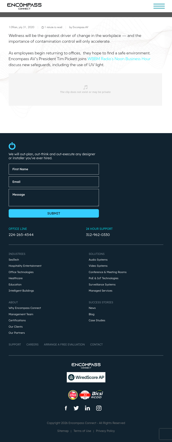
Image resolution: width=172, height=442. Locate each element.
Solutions (97, 254)
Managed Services (100, 290)
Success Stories (101, 302)
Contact (96, 344)
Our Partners (17, 332)
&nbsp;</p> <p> (85, 89)
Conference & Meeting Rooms (108, 272)
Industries (17, 254)
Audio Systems (98, 259)
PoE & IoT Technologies (104, 278)
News (92, 308)
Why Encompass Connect (25, 308)
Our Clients (16, 326)
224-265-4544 (21, 234)
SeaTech (14, 259)
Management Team (21, 314)
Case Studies (97, 320)
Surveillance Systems (102, 284)
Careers (32, 344)
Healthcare (16, 278)
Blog (92, 314)
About (13, 302)
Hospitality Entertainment (25, 265)
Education (15, 284)
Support (15, 344)
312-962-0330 (98, 234)
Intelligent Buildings (21, 290)
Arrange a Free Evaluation (64, 344)
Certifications (17, 320)
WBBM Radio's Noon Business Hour (119, 58)
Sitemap (63, 431)
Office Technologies (21, 272)
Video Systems (98, 265)
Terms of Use (82, 431)
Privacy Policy (105, 431)
